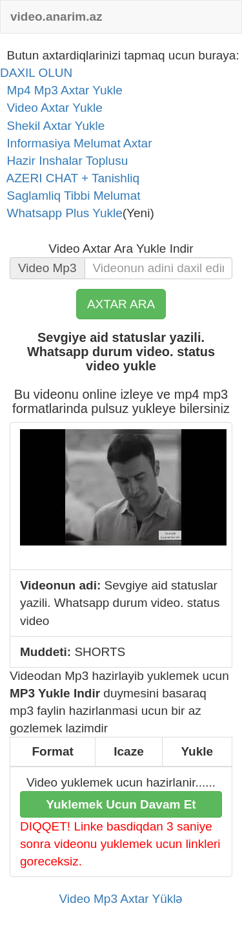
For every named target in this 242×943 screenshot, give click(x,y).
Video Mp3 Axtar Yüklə (121, 899)
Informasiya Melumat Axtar (76, 143)
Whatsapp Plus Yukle (61, 213)
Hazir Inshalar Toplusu (64, 160)
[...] (159, 268)
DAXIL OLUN (36, 72)
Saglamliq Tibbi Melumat (70, 195)
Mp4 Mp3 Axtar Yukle (61, 90)
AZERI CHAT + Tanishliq (69, 178)
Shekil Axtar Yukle (52, 125)
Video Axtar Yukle (51, 107)
